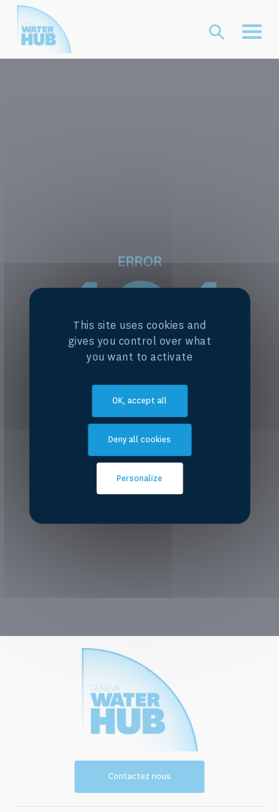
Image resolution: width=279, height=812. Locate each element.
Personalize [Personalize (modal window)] (139, 478)
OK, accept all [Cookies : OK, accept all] (139, 400)
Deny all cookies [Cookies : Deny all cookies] (139, 439)
